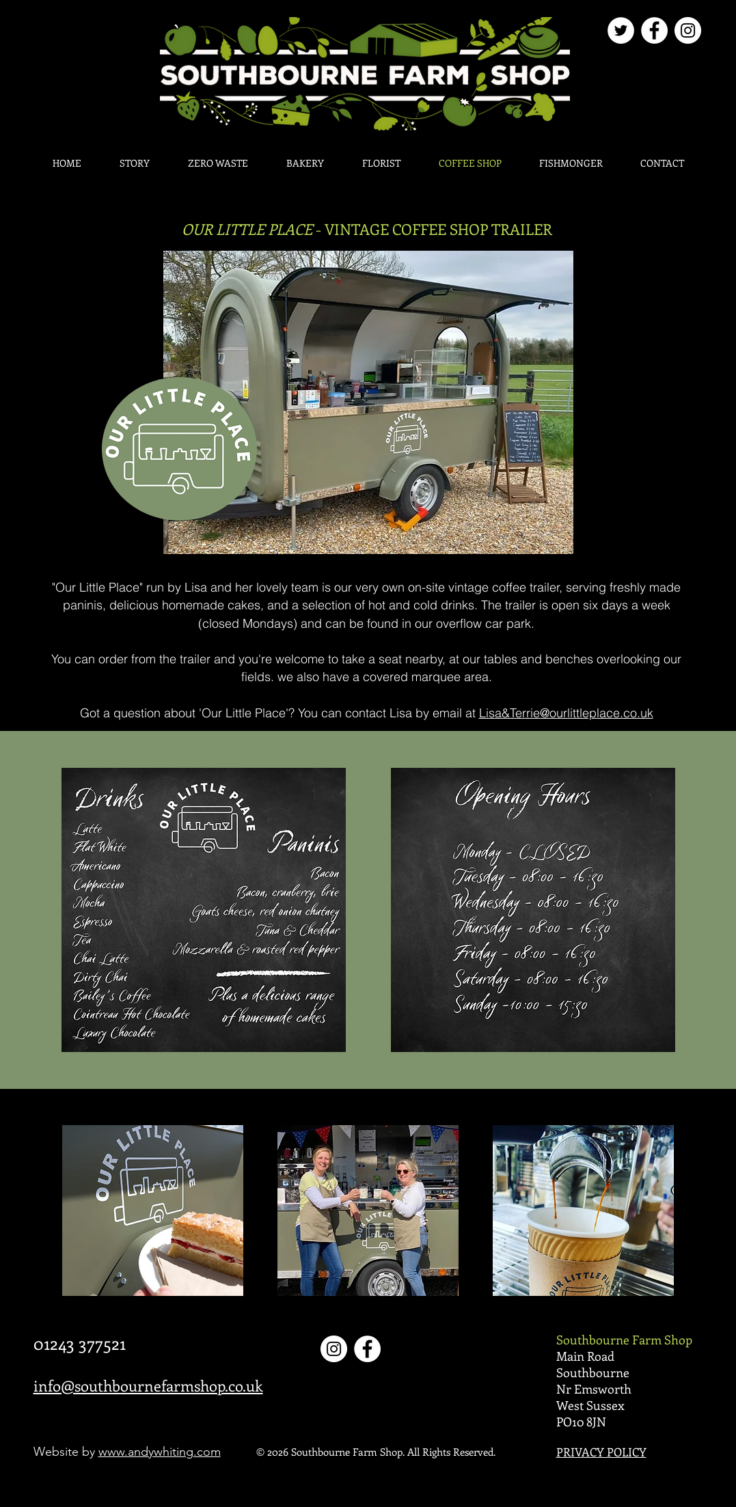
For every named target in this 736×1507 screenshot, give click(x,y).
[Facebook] (654, 30)
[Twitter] (621, 30)
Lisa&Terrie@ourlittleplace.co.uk (566, 713)
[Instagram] (687, 30)
